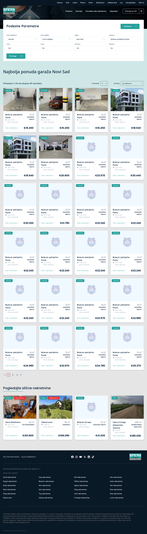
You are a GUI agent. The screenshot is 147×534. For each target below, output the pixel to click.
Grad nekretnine (9, 476)
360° (141, 3)
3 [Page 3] (17, 374)
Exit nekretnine (44, 489)
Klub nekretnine (9, 485)
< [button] (4, 374)
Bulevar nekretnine (46, 481)
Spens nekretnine (81, 485)
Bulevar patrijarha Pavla (120, 38)
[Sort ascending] (102, 83)
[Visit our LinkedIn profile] (89, 456)
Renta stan (7, 497)
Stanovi (59, 3)
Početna (69, 11)
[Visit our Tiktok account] (93, 456)
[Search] (141, 11)
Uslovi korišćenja (28, 456)
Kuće (67, 3)
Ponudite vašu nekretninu (96, 11)
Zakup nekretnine (46, 497)
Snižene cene (112, 3)
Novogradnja (130, 3)
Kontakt (79, 11)
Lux (121, 3)
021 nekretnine (80, 476)
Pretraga (15, 55)
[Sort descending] (106, 83)
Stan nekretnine (9, 489)
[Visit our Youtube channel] (80, 456)
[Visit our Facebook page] (72, 456)
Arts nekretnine (80, 493)
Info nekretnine (116, 476)
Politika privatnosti (11, 456)
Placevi (82, 3)
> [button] (20, 374)
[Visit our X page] (84, 456)
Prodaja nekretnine (82, 497)
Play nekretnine (80, 489)
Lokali (75, 3)
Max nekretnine (116, 489)
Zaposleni (114, 11)
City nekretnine (45, 476)
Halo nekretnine (116, 481)
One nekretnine (116, 493)
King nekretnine (9, 493)
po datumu (127, 83)
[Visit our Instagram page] (76, 456)
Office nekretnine (81, 481)
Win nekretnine (116, 485)
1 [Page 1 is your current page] (8, 374)
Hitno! (91, 3)
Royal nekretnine (10, 481)
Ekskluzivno (100, 3)
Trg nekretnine (44, 493)
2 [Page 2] (12, 374)
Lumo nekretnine (116, 497)
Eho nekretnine (45, 485)
